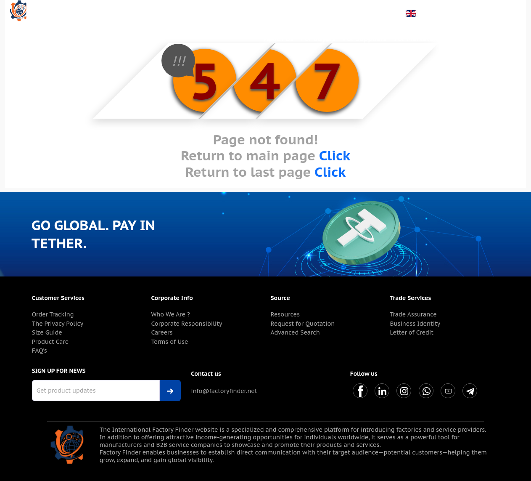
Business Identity (415, 323)
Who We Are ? (170, 314)
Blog (454, 39)
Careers (162, 332)
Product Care (50, 341)
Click (334, 155)
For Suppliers (364, 39)
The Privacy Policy (57, 323)
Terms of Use (169, 341)
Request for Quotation (303, 323)
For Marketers (416, 39)
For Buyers (318, 39)
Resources (285, 314)
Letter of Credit (411, 332)
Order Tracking (53, 314)
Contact (504, 39)
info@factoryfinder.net (224, 391)
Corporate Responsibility (186, 323)
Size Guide (47, 332)
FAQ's (39, 350)
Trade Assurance (413, 314)
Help (476, 39)
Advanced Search (295, 332)
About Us (278, 39)
